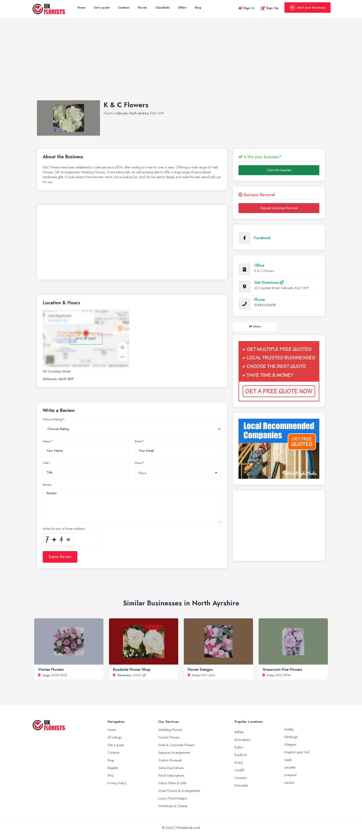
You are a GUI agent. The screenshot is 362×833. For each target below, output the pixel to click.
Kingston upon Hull (296, 752)
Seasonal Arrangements (174, 752)
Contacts (124, 7)
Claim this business (279, 170)
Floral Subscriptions (171, 775)
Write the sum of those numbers (64, 528)
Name (46, 441)
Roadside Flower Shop (131, 669)
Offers (182, 7)
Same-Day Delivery (171, 768)
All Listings (114, 737)
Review (47, 485)
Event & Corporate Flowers (176, 745)
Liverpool (290, 775)
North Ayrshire (138, 113)
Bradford (241, 755)
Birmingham (243, 739)
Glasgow (290, 744)
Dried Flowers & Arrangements (179, 790)
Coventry (241, 777)
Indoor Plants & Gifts (172, 783)
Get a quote (102, 7)
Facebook (262, 238)
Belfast (239, 732)
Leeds (288, 759)
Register (113, 768)
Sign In (246, 8)
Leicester (290, 767)
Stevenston (124, 675)
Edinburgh (291, 737)
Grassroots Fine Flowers (282, 669)
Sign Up (269, 8)
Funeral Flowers (169, 737)
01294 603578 (265, 305)
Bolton (239, 747)
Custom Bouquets (170, 760)
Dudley (289, 729)
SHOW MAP (86, 338)
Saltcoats (121, 113)
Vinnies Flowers (51, 669)
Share (255, 326)
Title (45, 463)
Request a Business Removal (279, 208)
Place (138, 463)
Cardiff (239, 770)
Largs (46, 675)
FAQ (111, 775)
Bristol (239, 762)
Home (81, 7)
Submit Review (60, 556)
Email (138, 441)
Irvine (195, 675)
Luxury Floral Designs (172, 798)
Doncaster (241, 785)
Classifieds (162, 7)
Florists (142, 7)
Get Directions (269, 282)
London (289, 782)
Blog (198, 7)
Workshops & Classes (172, 806)
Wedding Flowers (170, 729)
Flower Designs (200, 669)
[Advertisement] (181, 63)
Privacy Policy (117, 783)
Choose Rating (52, 419)
